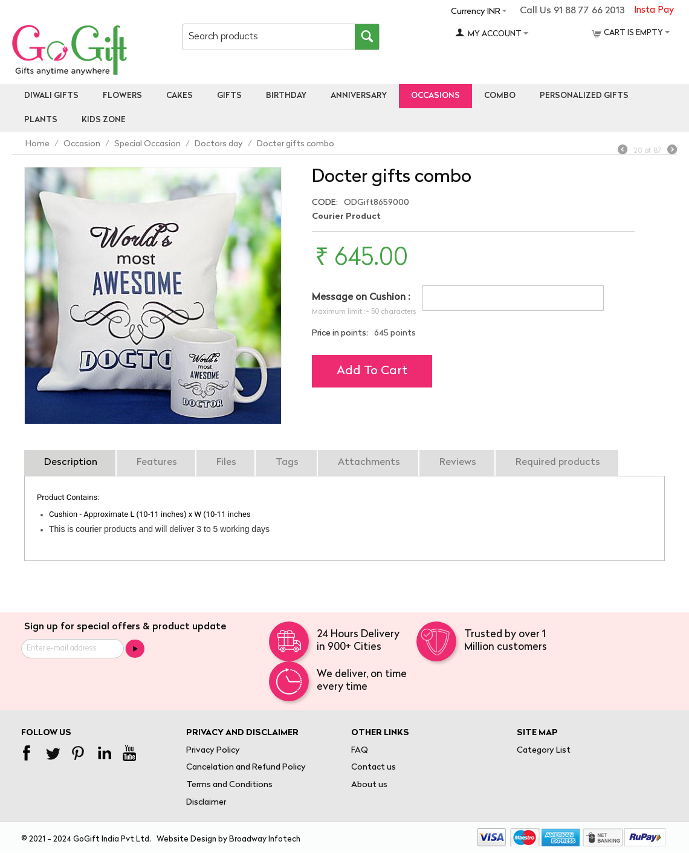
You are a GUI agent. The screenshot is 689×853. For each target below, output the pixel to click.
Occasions (435, 96)
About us (369, 785)
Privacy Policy (213, 750)
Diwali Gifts (51, 96)
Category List (544, 750)
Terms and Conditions (229, 785)
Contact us (373, 767)
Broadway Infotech (264, 839)
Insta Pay (654, 10)
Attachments (369, 462)
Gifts (229, 96)
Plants (40, 120)
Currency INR (475, 11)
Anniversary (359, 96)
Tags (287, 462)
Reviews (457, 462)
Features (157, 462)
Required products (558, 462)
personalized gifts (584, 96)
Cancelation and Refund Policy (246, 767)
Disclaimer (206, 802)
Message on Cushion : (361, 297)
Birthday (286, 96)
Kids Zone (104, 120)
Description (70, 462)
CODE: (325, 202)
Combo (500, 96)
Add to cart (372, 371)
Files (226, 462)
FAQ (359, 750)
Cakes (179, 96)
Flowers (122, 96)
